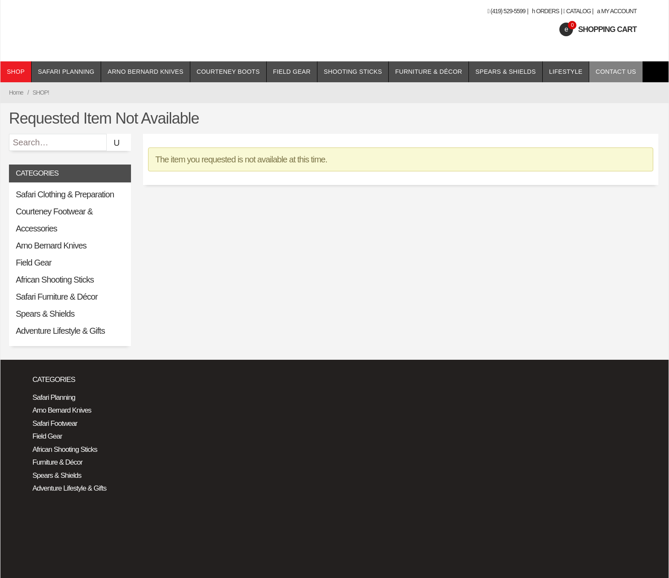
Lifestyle (565, 71)
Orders (545, 11)
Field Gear (292, 71)
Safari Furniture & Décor (57, 296)
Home (16, 92)
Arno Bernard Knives (145, 71)
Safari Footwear (54, 423)
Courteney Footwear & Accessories (54, 220)
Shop (16, 71)
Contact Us (616, 71)
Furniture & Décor (428, 71)
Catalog (578, 11)
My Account (617, 11)
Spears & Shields (505, 71)
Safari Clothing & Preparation (65, 194)
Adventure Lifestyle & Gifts (60, 330)
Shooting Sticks (353, 71)
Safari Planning (66, 71)
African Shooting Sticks (55, 279)
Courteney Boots (228, 71)
